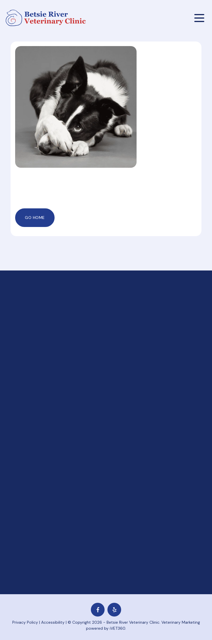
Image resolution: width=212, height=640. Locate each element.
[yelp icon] (114, 610)
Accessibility (53, 622)
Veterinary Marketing (180, 622)
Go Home (35, 217)
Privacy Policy (25, 622)
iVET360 (117, 628)
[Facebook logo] (98, 610)
